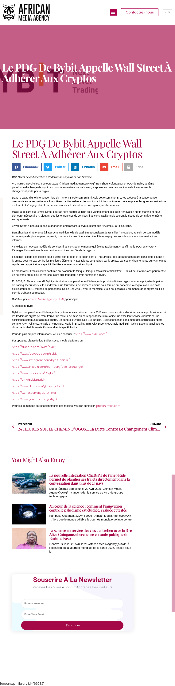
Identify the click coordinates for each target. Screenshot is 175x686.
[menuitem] (167, 12)
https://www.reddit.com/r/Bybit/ (33, 373)
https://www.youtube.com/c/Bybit (35, 399)
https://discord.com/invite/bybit (34, 347)
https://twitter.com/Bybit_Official (34, 393)
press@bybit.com (108, 406)
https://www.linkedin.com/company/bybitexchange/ (47, 367)
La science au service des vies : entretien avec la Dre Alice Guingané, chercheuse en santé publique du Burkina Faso (90, 534)
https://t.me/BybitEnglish (28, 380)
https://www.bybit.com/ (91, 334)
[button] (113, 12)
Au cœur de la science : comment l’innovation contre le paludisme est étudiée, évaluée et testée (88, 508)
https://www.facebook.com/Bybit (34, 354)
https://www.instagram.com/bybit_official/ (41, 360)
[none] (167, 12)
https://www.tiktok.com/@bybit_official (38, 386)
